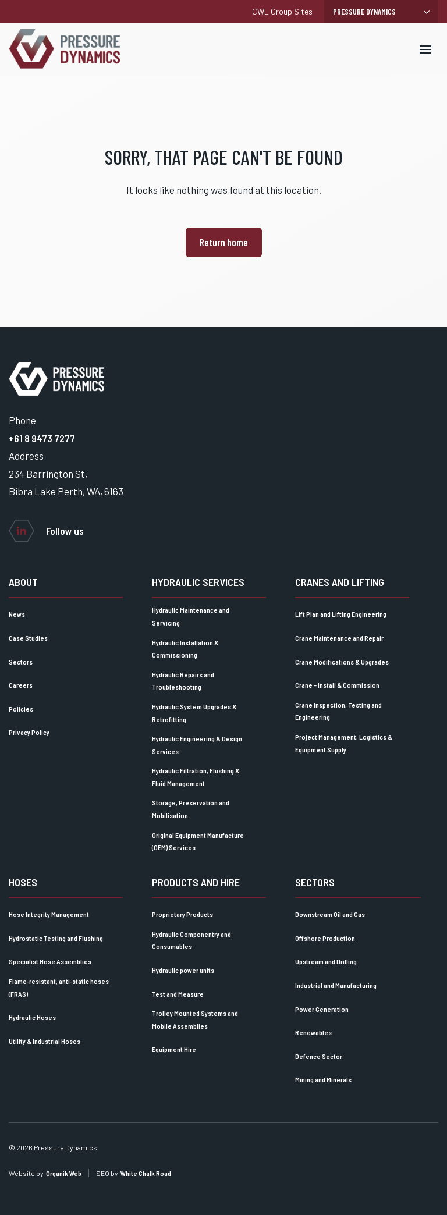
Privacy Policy (29, 732)
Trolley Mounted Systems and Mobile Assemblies (195, 1019)
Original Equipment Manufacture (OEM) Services (198, 841)
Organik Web (63, 1173)
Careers (21, 685)
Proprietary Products (182, 914)
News (17, 614)
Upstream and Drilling (326, 961)
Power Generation (322, 1009)
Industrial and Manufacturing (336, 985)
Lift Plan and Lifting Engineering (340, 614)
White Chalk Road (145, 1173)
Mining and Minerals (323, 1079)
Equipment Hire (174, 1049)
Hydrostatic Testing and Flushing (56, 938)
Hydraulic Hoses (32, 1017)
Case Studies (28, 638)
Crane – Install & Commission (337, 685)
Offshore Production (325, 938)
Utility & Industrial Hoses (44, 1041)
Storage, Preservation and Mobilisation (190, 808)
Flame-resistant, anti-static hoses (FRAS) (59, 987)
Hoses (23, 882)
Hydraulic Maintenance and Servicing (190, 616)
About (23, 581)
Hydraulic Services (198, 581)
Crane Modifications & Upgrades (342, 662)
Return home (224, 242)
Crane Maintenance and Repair (339, 638)
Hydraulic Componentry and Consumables (191, 940)
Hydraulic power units (183, 970)
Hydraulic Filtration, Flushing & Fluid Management (196, 776)
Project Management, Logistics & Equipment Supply (343, 743)
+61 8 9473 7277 (42, 438)
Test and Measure (178, 994)
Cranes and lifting (339, 581)
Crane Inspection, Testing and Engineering (338, 711)
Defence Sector (318, 1056)
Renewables (313, 1032)
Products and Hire (196, 882)
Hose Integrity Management (49, 914)
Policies (21, 709)
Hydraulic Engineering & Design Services (197, 744)
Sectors (21, 662)
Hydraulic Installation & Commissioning (185, 648)
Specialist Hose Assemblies (50, 961)
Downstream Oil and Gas (330, 914)
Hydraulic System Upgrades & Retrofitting (194, 712)
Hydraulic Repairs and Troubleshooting (183, 680)
